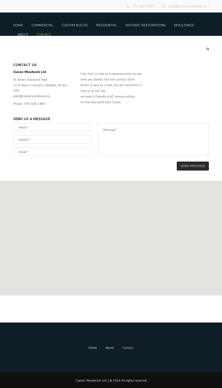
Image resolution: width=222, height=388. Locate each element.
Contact (43, 34)
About (22, 34)
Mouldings (184, 25)
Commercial (42, 25)
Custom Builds (75, 25)
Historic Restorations (145, 25)
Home (18, 25)
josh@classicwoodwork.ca (187, 6)
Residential (106, 25)
